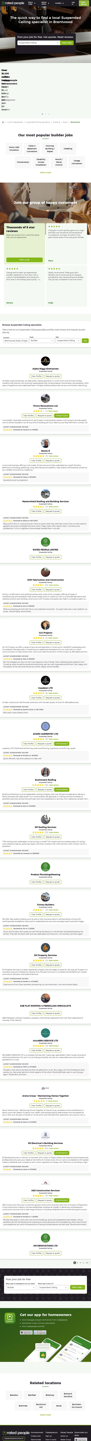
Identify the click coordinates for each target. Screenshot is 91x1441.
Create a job (36, 1400)
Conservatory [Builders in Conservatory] (23, 126)
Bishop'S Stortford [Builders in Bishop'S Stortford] (68, 1359)
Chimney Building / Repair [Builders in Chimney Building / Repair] (50, 112)
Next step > (77, 1251)
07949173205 (62, 380)
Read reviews (53, 375)
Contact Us (58, 1432)
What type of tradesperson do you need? (20, 1247)
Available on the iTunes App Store (26, 1296)
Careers (64, 1407)
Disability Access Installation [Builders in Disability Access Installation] (41, 126)
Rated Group (66, 1403)
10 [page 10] (87, 1227)
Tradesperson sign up (13, 1402)
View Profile (36, 340)
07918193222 (62, 1164)
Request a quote (53, 340)
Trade (31, 301)
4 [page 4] (83, 1227)
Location (6, 301)
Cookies (36, 1432)
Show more (45, 136)
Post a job (24, 224)
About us (64, 1400)
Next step (66, 43)
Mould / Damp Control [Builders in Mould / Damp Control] (58, 126)
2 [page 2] (77, 1227)
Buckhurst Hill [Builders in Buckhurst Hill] (41, 1369)
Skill (57, 301)
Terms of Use (8, 1432)
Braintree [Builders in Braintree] (23, 1370)
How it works (36, 1407)
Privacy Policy (23, 1432)
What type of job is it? (45, 1247)
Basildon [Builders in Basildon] (14, 1359)
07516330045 (62, 708)
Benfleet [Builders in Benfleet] (32, 1359)
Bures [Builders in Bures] (59, 1370)
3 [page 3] (80, 1227)
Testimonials (36, 1403)
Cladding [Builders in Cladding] (68, 112)
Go (85, 304)
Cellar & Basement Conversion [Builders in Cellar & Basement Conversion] (32, 112)
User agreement (37, 1414)
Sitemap (46, 1432)
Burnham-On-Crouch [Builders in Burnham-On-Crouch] (77, 1369)
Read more (52, 204)
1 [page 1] (74, 1227)
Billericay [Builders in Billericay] (50, 1359)
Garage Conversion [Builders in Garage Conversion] (77, 126)
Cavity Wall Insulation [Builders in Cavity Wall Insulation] (14, 112)
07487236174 (62, 1117)
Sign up (49, 1400)
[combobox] (16, 305)
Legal (63, 1414)
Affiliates (64, 1411)
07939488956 (62, 754)
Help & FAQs (36, 1411)
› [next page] (89, 1226)
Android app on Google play (40, 1296)
